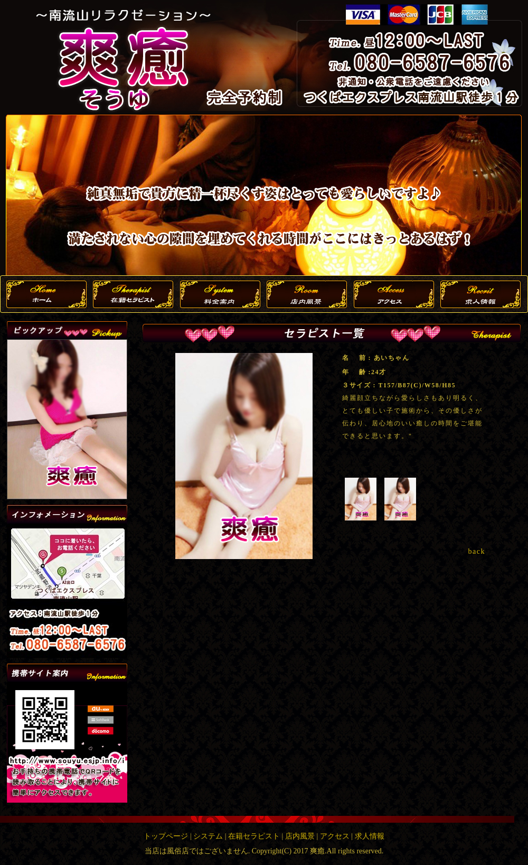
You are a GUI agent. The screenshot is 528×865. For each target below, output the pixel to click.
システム (208, 836)
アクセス (335, 836)
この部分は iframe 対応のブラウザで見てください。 (67, 419)
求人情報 (369, 836)
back (476, 551)
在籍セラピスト (254, 836)
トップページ (166, 836)
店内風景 (300, 836)
